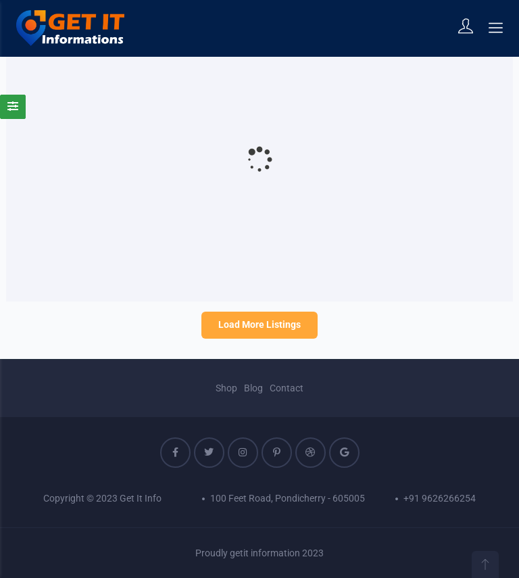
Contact (286, 388)
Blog (253, 388)
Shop (226, 388)
